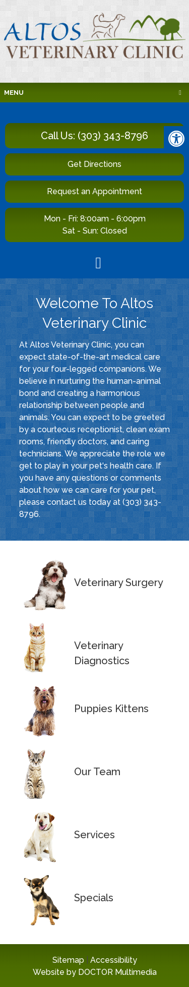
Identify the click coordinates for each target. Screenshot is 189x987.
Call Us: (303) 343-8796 (94, 136)
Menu (14, 92)
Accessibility (113, 960)
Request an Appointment (94, 191)
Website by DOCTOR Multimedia (95, 972)
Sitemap (68, 960)
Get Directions (94, 164)
